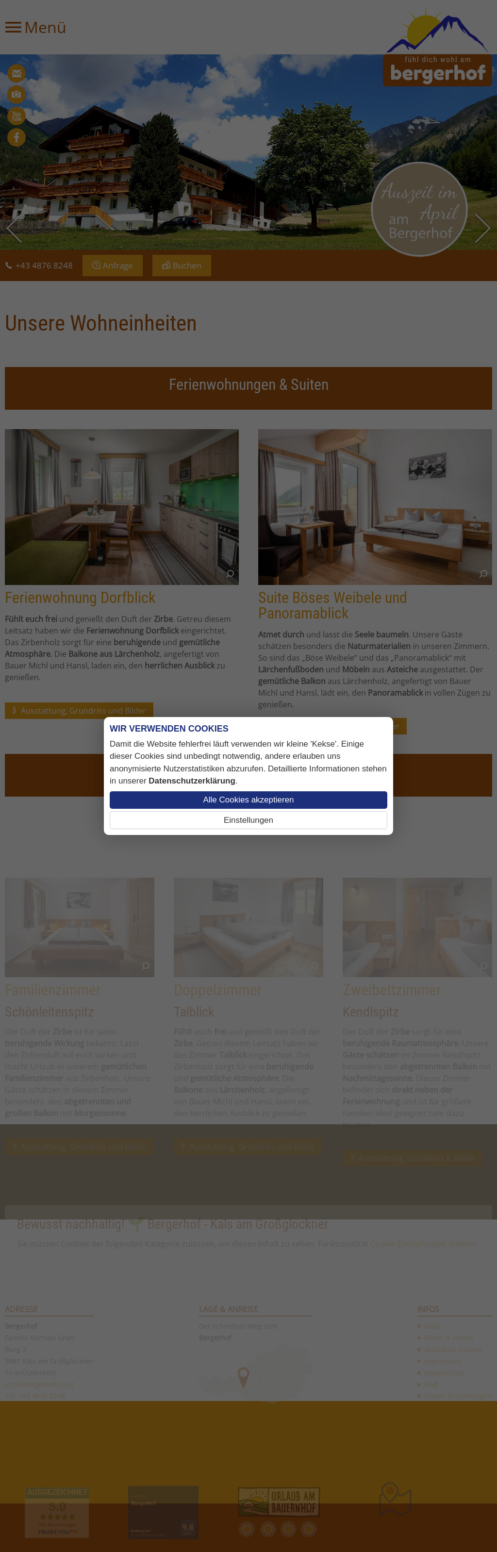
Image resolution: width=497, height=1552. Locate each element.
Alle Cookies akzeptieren (248, 799)
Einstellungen (248, 820)
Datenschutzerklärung (192, 780)
